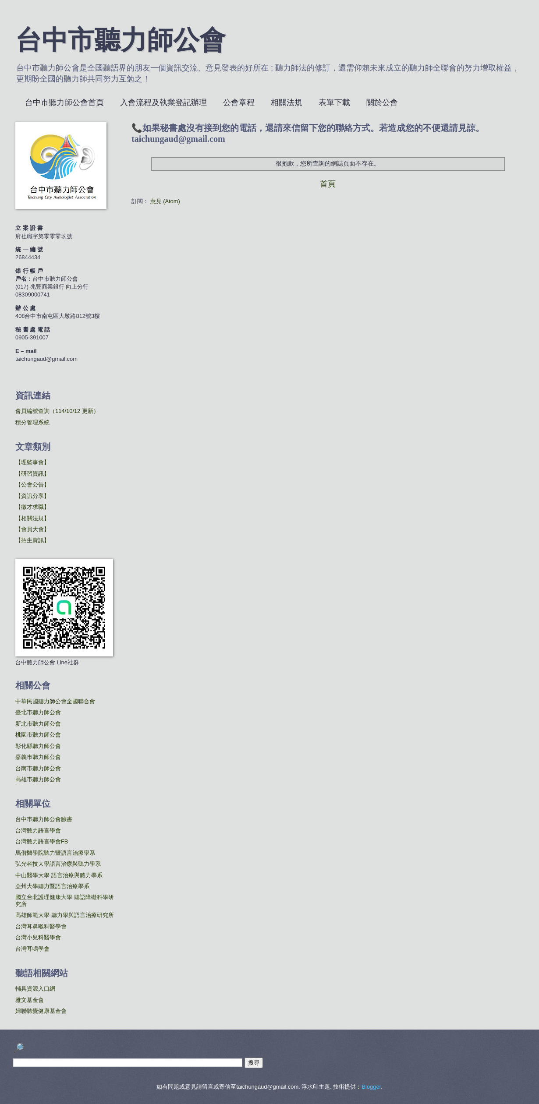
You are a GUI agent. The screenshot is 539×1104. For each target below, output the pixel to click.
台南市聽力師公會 (38, 768)
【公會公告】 (32, 484)
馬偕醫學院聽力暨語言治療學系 (55, 853)
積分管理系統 (32, 422)
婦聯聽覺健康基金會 (41, 1011)
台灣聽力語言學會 (38, 830)
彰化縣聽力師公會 (38, 746)
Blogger (371, 1086)
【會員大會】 (32, 529)
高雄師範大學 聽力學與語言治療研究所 (64, 915)
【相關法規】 (32, 518)
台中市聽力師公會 (120, 42)
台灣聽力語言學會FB (41, 841)
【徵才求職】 (32, 507)
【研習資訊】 (32, 473)
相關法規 (286, 102)
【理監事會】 (32, 462)
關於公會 (382, 102)
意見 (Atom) (165, 201)
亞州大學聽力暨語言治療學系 (52, 886)
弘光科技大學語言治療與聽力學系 (58, 864)
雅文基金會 (29, 1000)
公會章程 (239, 102)
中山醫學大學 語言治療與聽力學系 (59, 875)
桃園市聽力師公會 (38, 734)
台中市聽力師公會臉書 (43, 819)
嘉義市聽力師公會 (38, 757)
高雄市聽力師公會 (38, 779)
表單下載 (334, 102)
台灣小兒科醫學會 (38, 937)
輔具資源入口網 (35, 988)
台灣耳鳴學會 (32, 948)
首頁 (328, 184)
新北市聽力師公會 (38, 723)
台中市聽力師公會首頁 (64, 102)
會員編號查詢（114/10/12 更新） (57, 411)
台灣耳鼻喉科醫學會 (41, 926)
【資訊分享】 (32, 496)
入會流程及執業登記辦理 (163, 102)
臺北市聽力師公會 (38, 712)
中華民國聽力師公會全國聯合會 (55, 701)
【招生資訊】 (32, 540)
